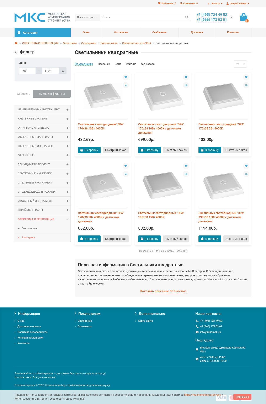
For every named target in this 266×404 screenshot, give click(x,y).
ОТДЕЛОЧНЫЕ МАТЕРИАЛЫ (44, 137)
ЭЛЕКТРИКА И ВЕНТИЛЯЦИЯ (40, 43)
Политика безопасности (32, 332)
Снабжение (159, 32)
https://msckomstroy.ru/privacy (202, 394)
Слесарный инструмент (44, 182)
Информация (27, 313)
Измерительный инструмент (44, 109)
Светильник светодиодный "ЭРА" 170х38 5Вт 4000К (221, 126)
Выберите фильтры (51, 93)
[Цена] (27, 70)
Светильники (109, 43)
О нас (86, 32)
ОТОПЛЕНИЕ (44, 155)
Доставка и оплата (29, 326)
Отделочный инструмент (44, 146)
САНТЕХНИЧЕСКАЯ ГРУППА (44, 173)
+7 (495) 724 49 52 (211, 320)
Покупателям (87, 313)
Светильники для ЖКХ (136, 43)
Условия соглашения (30, 337)
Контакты (233, 32)
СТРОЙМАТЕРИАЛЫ (44, 210)
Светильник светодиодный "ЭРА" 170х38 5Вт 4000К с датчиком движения (101, 217)
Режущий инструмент (44, 164)
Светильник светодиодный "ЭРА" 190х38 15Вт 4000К (161, 215)
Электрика (70, 43)
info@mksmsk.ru (210, 332)
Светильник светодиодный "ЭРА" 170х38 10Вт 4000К (101, 126)
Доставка (197, 32)
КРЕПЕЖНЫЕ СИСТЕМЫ (44, 118)
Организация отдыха (44, 127)
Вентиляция (29, 228)
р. (214, 3)
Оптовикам (121, 32)
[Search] (145, 17)
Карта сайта (145, 320)
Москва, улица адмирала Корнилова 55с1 (222, 349)
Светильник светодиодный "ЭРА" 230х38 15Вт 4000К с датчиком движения (221, 217)
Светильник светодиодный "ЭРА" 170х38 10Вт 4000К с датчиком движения (161, 128)
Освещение (88, 43)
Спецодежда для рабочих (44, 191)
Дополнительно (150, 313)
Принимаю (242, 396)
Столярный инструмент (44, 201)
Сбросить (23, 93)
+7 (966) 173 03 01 (211, 326)
